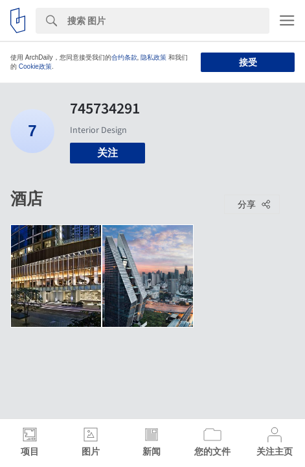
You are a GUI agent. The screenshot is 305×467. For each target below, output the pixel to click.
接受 (248, 62)
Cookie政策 (35, 66)
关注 (107, 152)
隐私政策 (153, 57)
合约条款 (124, 57)
